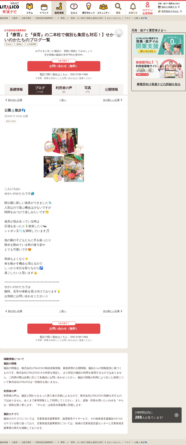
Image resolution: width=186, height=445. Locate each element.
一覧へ (62, 100)
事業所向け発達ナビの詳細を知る (159, 84)
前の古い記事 (15, 100)
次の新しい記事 (111, 100)
